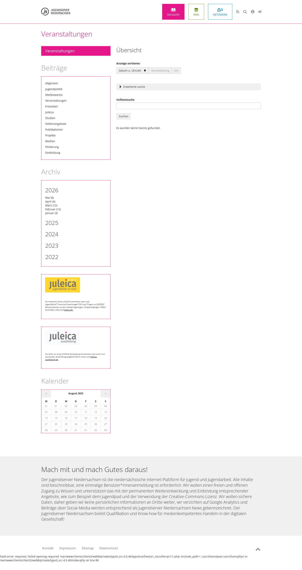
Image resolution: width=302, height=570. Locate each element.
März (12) (51, 205)
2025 (51, 223)
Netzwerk (220, 14)
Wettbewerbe (54, 95)
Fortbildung (52, 153)
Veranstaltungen (60, 50)
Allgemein (51, 83)
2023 (51, 245)
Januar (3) (51, 213)
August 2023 (75, 393)
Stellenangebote (55, 124)
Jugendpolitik (53, 89)
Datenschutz (108, 548)
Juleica (49, 112)
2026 (51, 190)
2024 (51, 234)
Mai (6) (49, 197)
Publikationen (54, 129)
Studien (50, 118)
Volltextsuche (125, 99)
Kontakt (48, 548)
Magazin (173, 14)
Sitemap (88, 548)
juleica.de (68, 309)
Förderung (52, 147)
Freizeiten (51, 106)
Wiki (196, 14)
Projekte (50, 135)
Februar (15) (53, 209)
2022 (51, 257)
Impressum (67, 548)
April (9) (50, 201)
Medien (50, 141)
